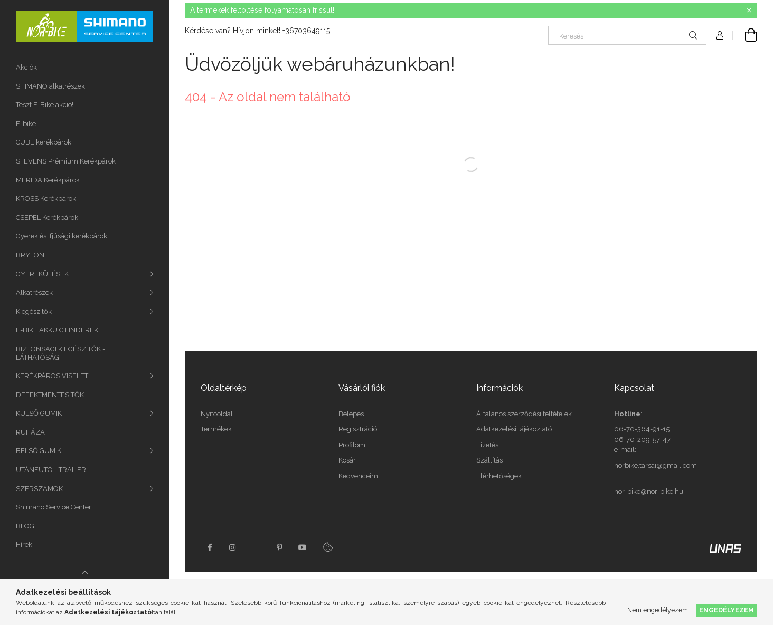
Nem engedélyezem (657, 610)
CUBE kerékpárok (43, 142)
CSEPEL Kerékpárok (47, 218)
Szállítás (489, 460)
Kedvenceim (358, 476)
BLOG (25, 526)
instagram (233, 547)
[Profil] (719, 35)
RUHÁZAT (32, 432)
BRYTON (30, 255)
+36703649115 (306, 30)
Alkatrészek (34, 292)
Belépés (351, 414)
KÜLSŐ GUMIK (39, 413)
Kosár (347, 460)
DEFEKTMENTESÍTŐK (50, 395)
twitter (256, 547)
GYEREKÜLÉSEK (42, 274)
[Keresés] (627, 35)
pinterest (279, 547)
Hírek (24, 545)
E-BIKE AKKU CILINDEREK (57, 330)
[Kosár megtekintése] (745, 35)
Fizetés (487, 445)
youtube (303, 547)
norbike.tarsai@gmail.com (655, 465)
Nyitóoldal (217, 414)
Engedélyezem (726, 610)
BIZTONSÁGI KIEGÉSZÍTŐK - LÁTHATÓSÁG (60, 353)
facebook (210, 547)
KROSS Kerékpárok (46, 199)
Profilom (351, 445)
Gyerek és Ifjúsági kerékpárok (61, 236)
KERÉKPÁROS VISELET (52, 376)
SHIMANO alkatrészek (50, 86)
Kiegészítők (34, 311)
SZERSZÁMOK (39, 489)
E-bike (26, 124)
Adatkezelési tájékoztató (514, 429)
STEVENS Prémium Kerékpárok (66, 161)
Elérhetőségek (499, 476)
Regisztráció (357, 429)
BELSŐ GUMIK (38, 451)
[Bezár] (749, 10)
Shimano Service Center (53, 507)
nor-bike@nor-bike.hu (648, 491)
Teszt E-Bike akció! (44, 105)
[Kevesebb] (84, 573)
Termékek (216, 429)
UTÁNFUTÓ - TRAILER (51, 470)
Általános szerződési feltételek (524, 414)
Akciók (26, 67)
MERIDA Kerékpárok (48, 180)
